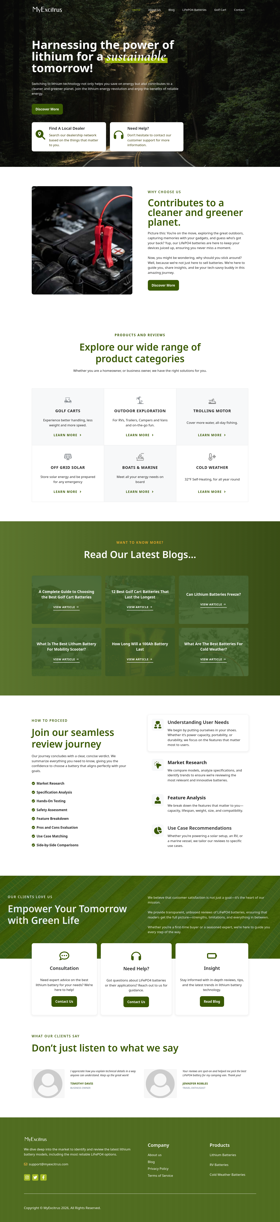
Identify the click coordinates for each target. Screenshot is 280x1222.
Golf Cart (220, 10)
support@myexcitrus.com (48, 1164)
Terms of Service (160, 1175)
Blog (171, 10)
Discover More (47, 109)
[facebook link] (43, 1177)
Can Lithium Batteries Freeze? (213, 594)
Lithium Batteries (223, 1155)
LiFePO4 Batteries (194, 10)
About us (155, 1155)
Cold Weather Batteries (227, 1174)
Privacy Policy (158, 1168)
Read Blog (212, 1001)
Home (136, 10)
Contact (239, 10)
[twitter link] (35, 1177)
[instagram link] (27, 1177)
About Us (154, 10)
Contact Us (64, 1001)
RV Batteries (219, 1164)
